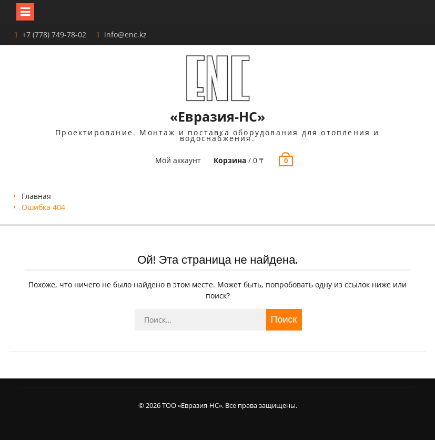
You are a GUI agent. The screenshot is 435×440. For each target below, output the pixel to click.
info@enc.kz (125, 34)
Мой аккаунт (178, 160)
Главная (36, 196)
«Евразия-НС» (217, 116)
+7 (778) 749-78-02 (54, 34)
